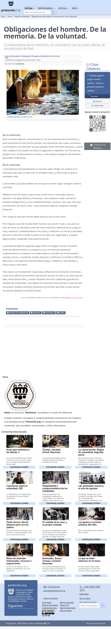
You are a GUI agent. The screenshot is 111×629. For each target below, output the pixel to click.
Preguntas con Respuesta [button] (97, 146)
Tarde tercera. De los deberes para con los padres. (17, 525)
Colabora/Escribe (49, 608)
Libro (62, 313)
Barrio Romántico (67, 608)
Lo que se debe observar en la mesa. (89, 559)
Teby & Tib (64, 605)
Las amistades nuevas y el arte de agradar (91, 487)
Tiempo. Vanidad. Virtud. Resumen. (51, 451)
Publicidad (84, 594)
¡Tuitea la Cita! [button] (97, 106)
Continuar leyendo (19, 467)
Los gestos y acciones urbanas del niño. (89, 523)
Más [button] (74, 8)
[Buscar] (37, 12)
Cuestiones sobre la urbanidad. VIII (16, 487)
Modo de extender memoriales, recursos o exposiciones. (19, 561)
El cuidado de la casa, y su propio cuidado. (54, 523)
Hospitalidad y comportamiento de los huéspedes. (55, 488)
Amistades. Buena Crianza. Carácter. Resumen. (52, 561)
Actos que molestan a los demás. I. (18, 451)
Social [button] (29, 8)
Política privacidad (50, 605)
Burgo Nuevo (66, 610)
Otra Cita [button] (97, 101)
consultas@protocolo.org (54, 590)
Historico (50, 313)
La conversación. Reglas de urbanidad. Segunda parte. (91, 452)
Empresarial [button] (45, 8)
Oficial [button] (62, 8)
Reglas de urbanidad (18, 313)
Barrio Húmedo (67, 602)
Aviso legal (46, 602)
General (36, 313)
